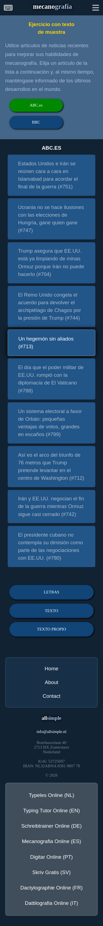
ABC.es (36, 105)
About (51, 682)
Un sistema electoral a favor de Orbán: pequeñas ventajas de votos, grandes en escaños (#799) (50, 422)
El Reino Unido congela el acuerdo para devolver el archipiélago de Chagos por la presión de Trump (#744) (49, 306)
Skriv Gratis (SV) (51, 872)
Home (51, 668)
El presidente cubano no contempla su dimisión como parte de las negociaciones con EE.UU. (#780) (50, 546)
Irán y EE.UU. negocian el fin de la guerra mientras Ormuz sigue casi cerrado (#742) (51, 506)
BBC (36, 122)
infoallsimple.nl (51, 731)
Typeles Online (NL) (51, 795)
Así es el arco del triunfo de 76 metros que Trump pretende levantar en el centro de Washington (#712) (51, 466)
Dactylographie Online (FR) (51, 888)
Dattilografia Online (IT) (51, 903)
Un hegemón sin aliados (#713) (46, 342)
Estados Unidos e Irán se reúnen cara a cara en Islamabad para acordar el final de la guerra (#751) (48, 175)
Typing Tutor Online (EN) (51, 810)
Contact (51, 696)
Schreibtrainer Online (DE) (51, 826)
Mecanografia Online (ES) (51, 841)
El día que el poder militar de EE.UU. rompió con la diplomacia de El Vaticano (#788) (51, 378)
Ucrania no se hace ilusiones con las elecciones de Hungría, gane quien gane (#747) (51, 218)
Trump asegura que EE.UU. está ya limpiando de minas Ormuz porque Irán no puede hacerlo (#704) (51, 262)
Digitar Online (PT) (51, 857)
